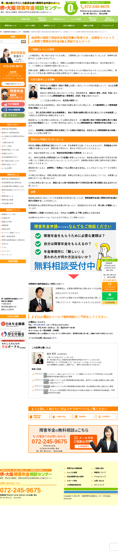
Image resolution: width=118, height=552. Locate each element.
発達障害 (46, 380)
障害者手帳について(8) (10, 150)
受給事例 (82, 416)
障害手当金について (9, 164)
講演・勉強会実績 (8, 236)
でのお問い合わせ (109, 288)
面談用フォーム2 (69, 492)
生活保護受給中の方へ (10, 157)
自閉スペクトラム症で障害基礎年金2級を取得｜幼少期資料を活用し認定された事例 (82, 386)
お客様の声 (6, 218)
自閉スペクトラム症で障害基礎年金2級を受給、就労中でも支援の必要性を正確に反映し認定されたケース (81, 381)
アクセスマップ (108, 26)
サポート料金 (30, 26)
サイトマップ (7, 255)
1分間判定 (106, 416)
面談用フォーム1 (69, 489)
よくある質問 (7, 168)
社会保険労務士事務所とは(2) (13, 186)
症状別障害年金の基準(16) (11, 183)
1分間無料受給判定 (74, 485)
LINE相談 (109, 298)
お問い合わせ (99, 481)
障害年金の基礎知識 (42, 19)
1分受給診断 (110, 302)
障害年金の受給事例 (93, 19)
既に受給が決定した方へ (11, 161)
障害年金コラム (59, 19)
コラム (4, 247)
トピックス (6, 251)
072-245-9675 (39, 325)
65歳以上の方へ (8, 153)
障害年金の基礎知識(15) (11, 179)
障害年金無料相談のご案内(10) (13, 240)
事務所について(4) (8, 214)
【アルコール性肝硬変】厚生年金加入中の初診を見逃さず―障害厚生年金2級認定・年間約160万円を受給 (81, 391)
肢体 (44, 374)
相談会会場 (6, 229)
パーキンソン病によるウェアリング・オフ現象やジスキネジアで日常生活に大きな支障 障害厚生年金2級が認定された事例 (80, 375)
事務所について (49, 26)
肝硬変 (45, 390)
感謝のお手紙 (88, 26)
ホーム (8, 19)
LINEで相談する (69, 26)
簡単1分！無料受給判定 (110, 19)
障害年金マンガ (10, 26)
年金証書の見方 (7, 203)
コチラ (54, 338)
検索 (23, 42)
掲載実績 (5, 225)
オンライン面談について (11, 233)
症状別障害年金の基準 (75, 477)
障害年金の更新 (7, 200)
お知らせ (5, 244)
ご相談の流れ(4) (8, 142)
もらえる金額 (76, 19)
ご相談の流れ (25, 19)
